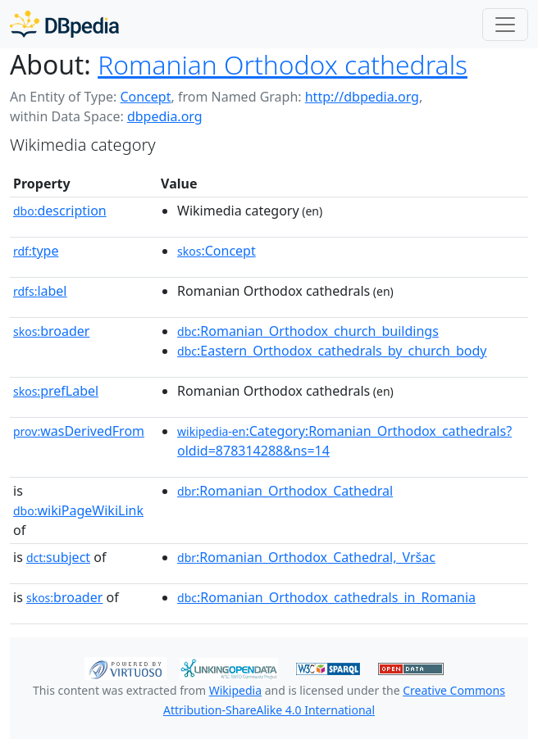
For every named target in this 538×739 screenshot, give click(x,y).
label (40, 291)
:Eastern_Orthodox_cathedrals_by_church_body (331, 351)
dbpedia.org (165, 116)
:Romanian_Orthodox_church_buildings (308, 331)
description (60, 211)
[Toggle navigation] (505, 24)
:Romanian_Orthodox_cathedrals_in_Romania (326, 597)
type (36, 251)
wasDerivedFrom (78, 431)
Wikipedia (235, 690)
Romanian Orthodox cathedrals (282, 64)
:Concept (216, 251)
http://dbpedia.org (362, 97)
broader (51, 331)
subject (58, 557)
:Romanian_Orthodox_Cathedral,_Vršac (306, 557)
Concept (145, 97)
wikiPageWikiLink (78, 510)
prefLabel (55, 391)
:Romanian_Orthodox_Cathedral (285, 491)
